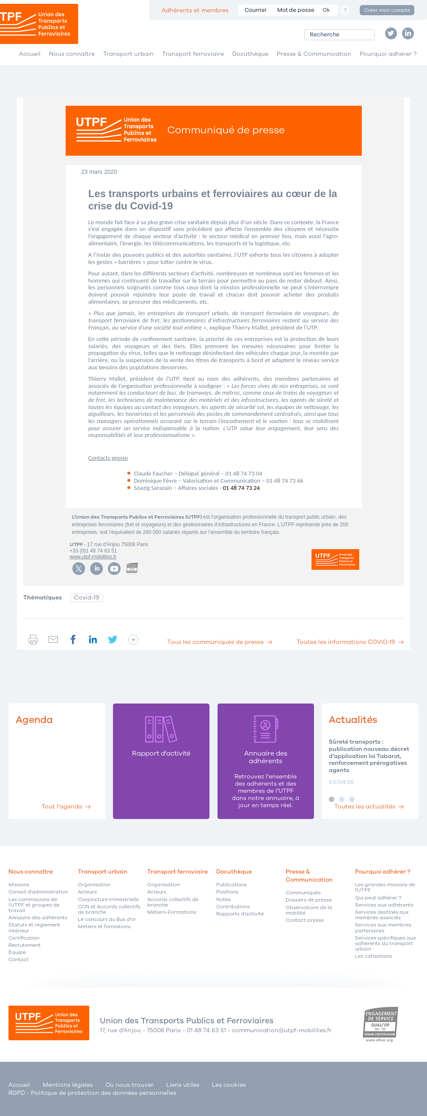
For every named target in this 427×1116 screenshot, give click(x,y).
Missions (18, 885)
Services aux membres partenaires (383, 927)
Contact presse (305, 920)
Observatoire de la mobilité (309, 910)
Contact (18, 959)
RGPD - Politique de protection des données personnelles (92, 1093)
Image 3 (352, 799)
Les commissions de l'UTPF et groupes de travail (34, 905)
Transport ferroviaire (193, 54)
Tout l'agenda (61, 806)
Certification (23, 938)
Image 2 (341, 799)
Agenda (34, 719)
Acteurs (87, 892)
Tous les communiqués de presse (215, 642)
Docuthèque (250, 54)
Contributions (233, 907)
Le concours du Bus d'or (107, 919)
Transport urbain (128, 54)
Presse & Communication (314, 54)
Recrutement (24, 945)
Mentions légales (68, 1085)
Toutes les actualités (364, 806)
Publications (231, 885)
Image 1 (331, 799)
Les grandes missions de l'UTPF (385, 887)
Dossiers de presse (309, 900)
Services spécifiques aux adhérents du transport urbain (385, 943)
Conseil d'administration (38, 892)
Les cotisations (373, 956)
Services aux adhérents (384, 905)
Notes (223, 899)
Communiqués (303, 893)
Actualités (353, 719)
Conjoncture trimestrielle (108, 899)
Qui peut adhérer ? (378, 898)
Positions (227, 892)
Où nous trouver (129, 1085)
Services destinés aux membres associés (382, 915)
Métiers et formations (104, 926)
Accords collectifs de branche (172, 902)
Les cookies (229, 1085)
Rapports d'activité (240, 914)
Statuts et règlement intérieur (34, 927)
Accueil (30, 54)
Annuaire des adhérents (37, 918)
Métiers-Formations (171, 912)
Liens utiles (182, 1085)
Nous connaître (72, 54)
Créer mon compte (387, 10)
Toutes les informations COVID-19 (346, 642)
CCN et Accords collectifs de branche (109, 909)
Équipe (17, 952)
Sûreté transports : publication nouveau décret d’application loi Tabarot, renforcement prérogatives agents (369, 756)
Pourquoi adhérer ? (388, 54)
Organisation (94, 885)
